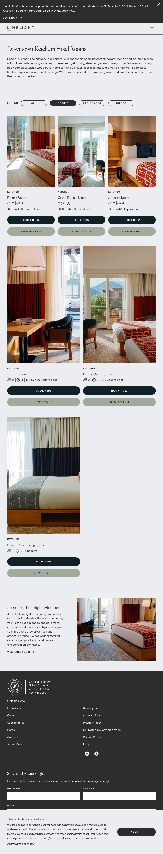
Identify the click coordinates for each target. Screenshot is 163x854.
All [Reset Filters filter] (34, 103)
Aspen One (14, 744)
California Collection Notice (102, 730)
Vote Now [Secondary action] (10, 17)
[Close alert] (158, 4)
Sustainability (16, 723)
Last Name (89, 788)
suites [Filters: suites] (121, 103)
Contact (12, 737)
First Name (13, 788)
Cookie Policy (92, 737)
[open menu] (152, 29)
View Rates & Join (18, 651)
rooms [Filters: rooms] (63, 103)
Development (92, 708)
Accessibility (91, 715)
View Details (31, 231)
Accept (136, 831)
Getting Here (16, 701)
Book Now (31, 220)
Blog (86, 744)
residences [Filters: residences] (92, 103)
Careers (12, 715)
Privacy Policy (92, 723)
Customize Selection (21, 844)
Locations (14, 708)
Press (11, 730)
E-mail (10, 805)
